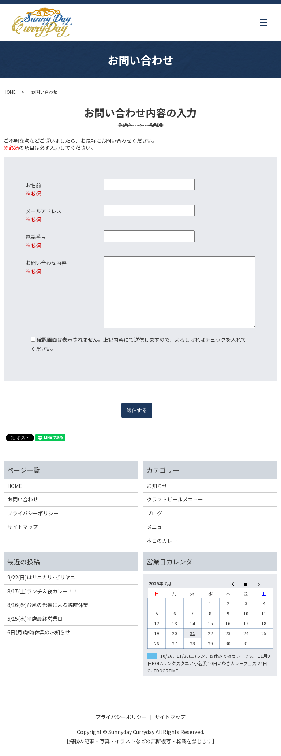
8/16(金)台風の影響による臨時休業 (47, 604)
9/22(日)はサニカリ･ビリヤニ (41, 577)
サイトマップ (22, 526)
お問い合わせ (22, 499)
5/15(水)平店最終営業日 (35, 618)
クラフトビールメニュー (175, 499)
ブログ (154, 513)
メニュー (157, 526)
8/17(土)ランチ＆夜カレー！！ (42, 591)
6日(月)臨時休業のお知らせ (38, 632)
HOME (10, 92)
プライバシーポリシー (33, 513)
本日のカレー (162, 540)
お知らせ (157, 485)
